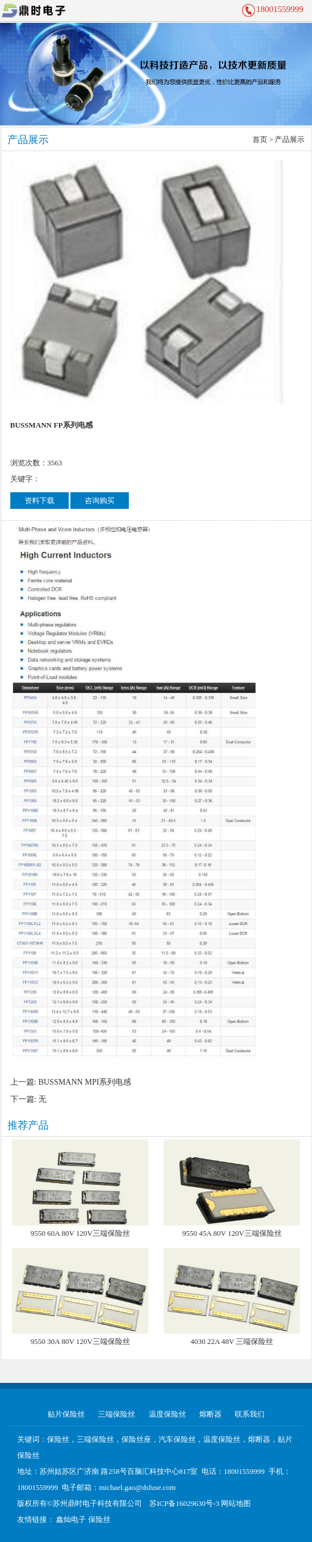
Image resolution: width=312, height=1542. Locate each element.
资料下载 (39, 500)
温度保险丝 (167, 1414)
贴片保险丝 (66, 1414)
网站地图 (236, 1503)
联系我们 (249, 1414)
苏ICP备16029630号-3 (184, 1503)
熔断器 (210, 1414)
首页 (259, 139)
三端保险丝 (116, 1414)
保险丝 (99, 1519)
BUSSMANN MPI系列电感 (84, 1082)
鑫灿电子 (71, 1519)
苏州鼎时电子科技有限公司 (97, 1503)
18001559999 (280, 9)
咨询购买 (99, 500)
